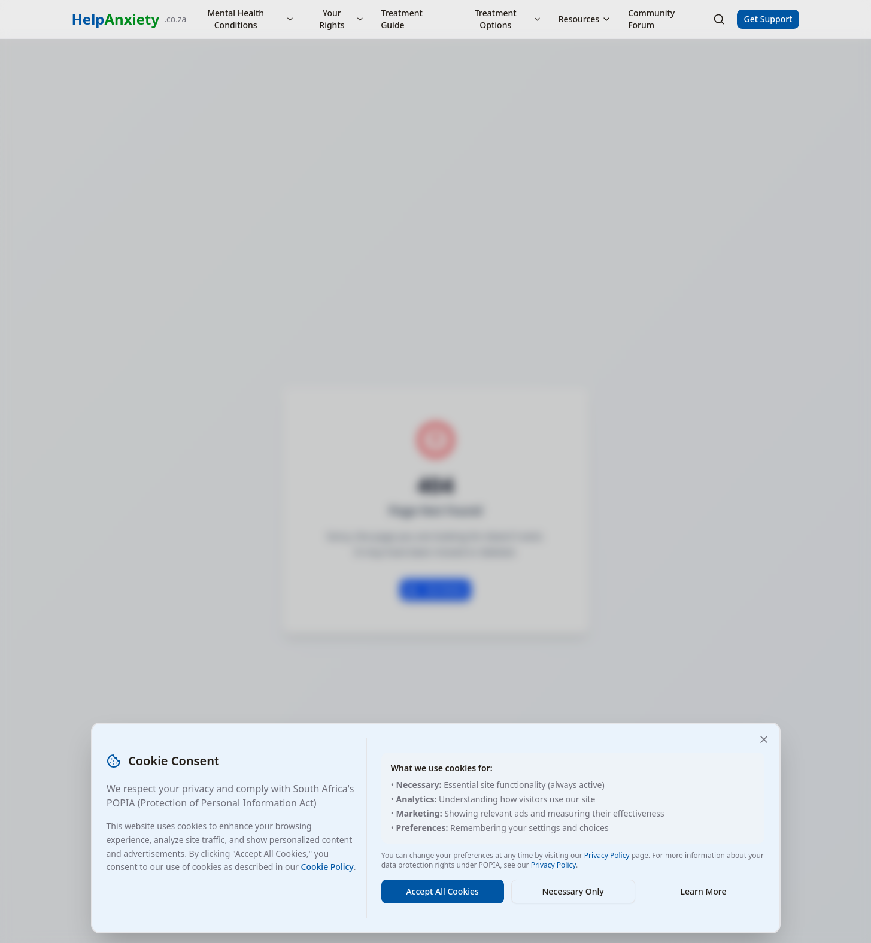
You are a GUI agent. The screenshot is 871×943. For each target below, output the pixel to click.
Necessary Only (572, 891)
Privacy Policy (607, 855)
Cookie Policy (327, 866)
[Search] (719, 19)
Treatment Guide (402, 19)
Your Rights (341, 19)
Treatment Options (508, 19)
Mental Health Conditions (250, 19)
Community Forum (651, 19)
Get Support (768, 19)
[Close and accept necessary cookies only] (764, 739)
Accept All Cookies (442, 891)
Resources (585, 19)
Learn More (704, 891)
